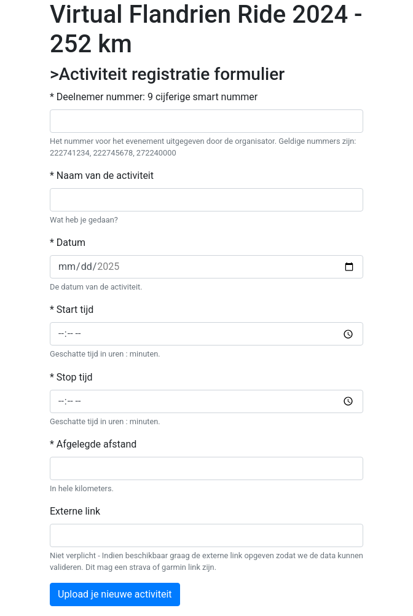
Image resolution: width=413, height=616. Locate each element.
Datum (71, 242)
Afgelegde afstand (96, 444)
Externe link (75, 511)
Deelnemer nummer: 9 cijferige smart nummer (157, 97)
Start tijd (75, 309)
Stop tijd (75, 377)
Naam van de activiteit (105, 175)
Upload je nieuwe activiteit (115, 594)
